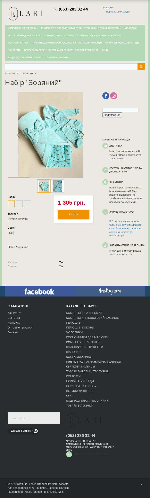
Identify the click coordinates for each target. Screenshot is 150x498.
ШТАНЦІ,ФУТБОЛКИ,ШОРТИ (84, 347)
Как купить (15, 313)
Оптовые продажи (20, 327)
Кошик (109, 7)
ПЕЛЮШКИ (73, 322)
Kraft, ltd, (22, 484)
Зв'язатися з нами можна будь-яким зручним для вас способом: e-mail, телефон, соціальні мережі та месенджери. (125, 228)
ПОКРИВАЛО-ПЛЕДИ (80, 381)
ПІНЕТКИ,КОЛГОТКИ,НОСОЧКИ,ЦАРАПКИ (93, 361)
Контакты (14, 322)
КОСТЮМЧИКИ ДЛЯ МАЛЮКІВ (87, 337)
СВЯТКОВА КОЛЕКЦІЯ (80, 366)
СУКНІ (70, 396)
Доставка (14, 318)
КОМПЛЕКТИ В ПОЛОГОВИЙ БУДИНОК (92, 318)
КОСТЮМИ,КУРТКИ (79, 357)
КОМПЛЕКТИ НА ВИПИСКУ (84, 313)
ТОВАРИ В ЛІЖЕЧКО (79, 405)
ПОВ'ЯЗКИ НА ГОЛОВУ (81, 386)
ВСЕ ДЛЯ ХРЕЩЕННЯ (79, 391)
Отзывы (13, 332)
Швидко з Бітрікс (21, 431)
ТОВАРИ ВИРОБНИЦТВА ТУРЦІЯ (87, 371)
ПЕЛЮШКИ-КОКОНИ (80, 327)
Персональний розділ (118, 11)
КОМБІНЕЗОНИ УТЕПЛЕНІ (83, 342)
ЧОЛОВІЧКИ (74, 332)
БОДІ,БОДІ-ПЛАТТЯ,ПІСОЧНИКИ (87, 400)
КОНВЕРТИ (73, 376)
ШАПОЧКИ (73, 352)
